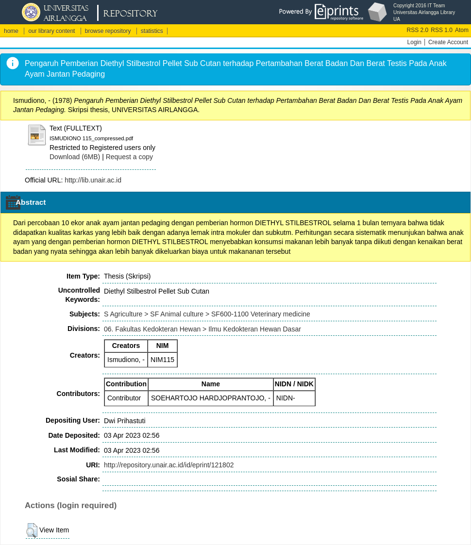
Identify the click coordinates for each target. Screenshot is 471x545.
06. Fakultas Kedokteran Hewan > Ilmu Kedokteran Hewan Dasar (202, 329)
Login (414, 42)
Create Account (448, 42)
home (11, 31)
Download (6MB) (75, 157)
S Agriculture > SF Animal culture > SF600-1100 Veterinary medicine (207, 314)
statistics (152, 31)
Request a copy (129, 157)
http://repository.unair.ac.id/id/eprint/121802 (169, 465)
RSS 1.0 (442, 30)
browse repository (108, 31)
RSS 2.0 (418, 30)
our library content (51, 31)
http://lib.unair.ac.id (93, 180)
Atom (462, 30)
